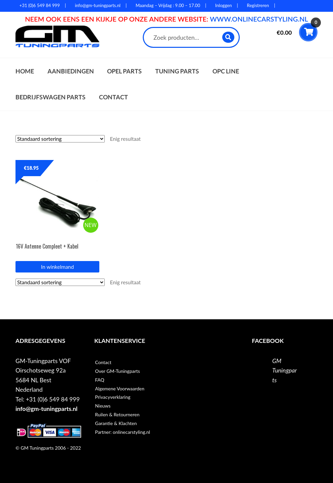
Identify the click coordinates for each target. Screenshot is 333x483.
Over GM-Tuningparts (117, 371)
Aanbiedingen (70, 71)
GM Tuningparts (284, 370)
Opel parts (124, 71)
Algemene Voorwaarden (119, 388)
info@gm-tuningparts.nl (46, 408)
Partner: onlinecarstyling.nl (122, 432)
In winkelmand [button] (57, 267)
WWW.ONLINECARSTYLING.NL (259, 19)
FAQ (99, 380)
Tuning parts (177, 71)
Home (24, 71)
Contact (113, 97)
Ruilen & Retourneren (117, 414)
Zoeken (229, 37)
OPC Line (225, 71)
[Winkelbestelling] (60, 138)
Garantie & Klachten (116, 423)
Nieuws (102, 406)
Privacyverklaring (112, 397)
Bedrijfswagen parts (50, 97)
